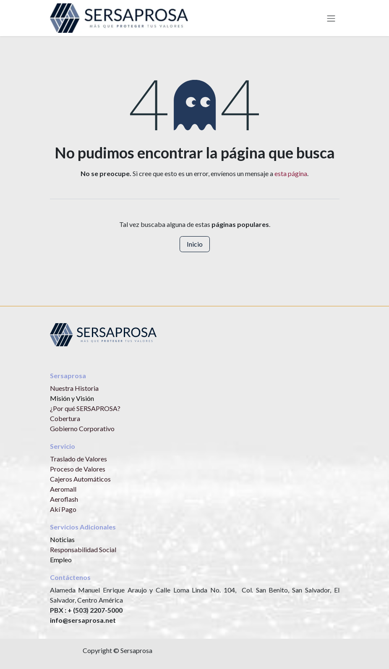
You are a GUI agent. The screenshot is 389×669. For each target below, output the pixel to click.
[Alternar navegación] (331, 18)
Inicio (195, 244)
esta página (290, 173)
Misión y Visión (72, 398)
